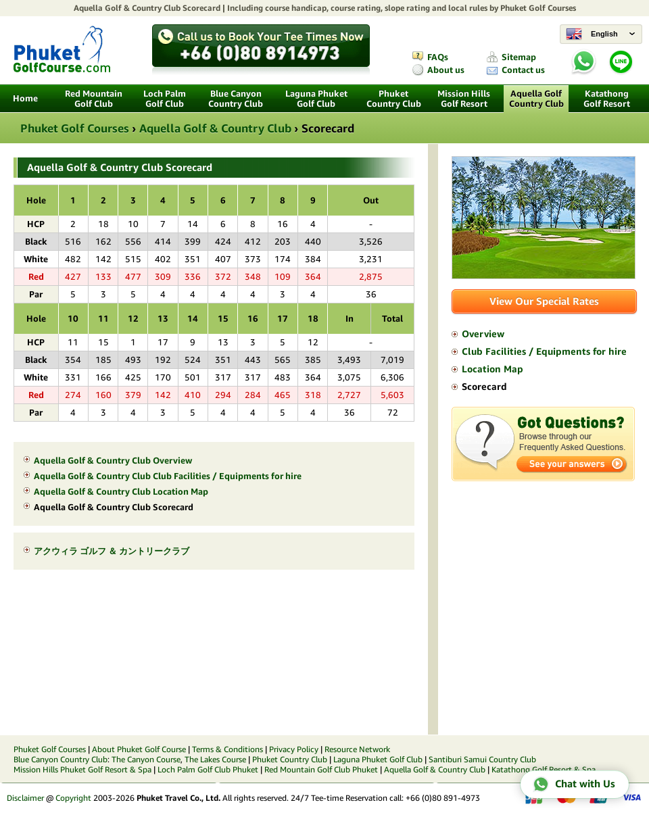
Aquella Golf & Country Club (127, 8)
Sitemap (519, 57)
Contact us (523, 70)
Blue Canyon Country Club (235, 98)
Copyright (73, 798)
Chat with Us (574, 784)
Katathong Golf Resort (606, 98)
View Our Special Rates (544, 301)
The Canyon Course (146, 759)
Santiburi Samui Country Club (482, 759)
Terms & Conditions (227, 749)
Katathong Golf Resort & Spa (543, 769)
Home (25, 98)
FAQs (437, 57)
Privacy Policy (293, 749)
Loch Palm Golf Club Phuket (208, 769)
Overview (483, 334)
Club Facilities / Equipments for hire (544, 351)
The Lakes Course (215, 759)
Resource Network (357, 749)
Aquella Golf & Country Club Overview (113, 460)
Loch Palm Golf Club (164, 98)
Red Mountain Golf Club (93, 98)
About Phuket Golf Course (139, 749)
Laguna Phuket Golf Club (316, 98)
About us (445, 70)
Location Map (492, 369)
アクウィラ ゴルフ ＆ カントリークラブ (111, 551)
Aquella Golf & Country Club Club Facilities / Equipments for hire (168, 476)
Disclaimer (25, 798)
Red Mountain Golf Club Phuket (321, 769)
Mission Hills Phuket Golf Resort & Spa (82, 769)
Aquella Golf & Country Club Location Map (121, 491)
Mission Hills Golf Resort (463, 98)
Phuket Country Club (393, 98)
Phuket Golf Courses (538, 8)
